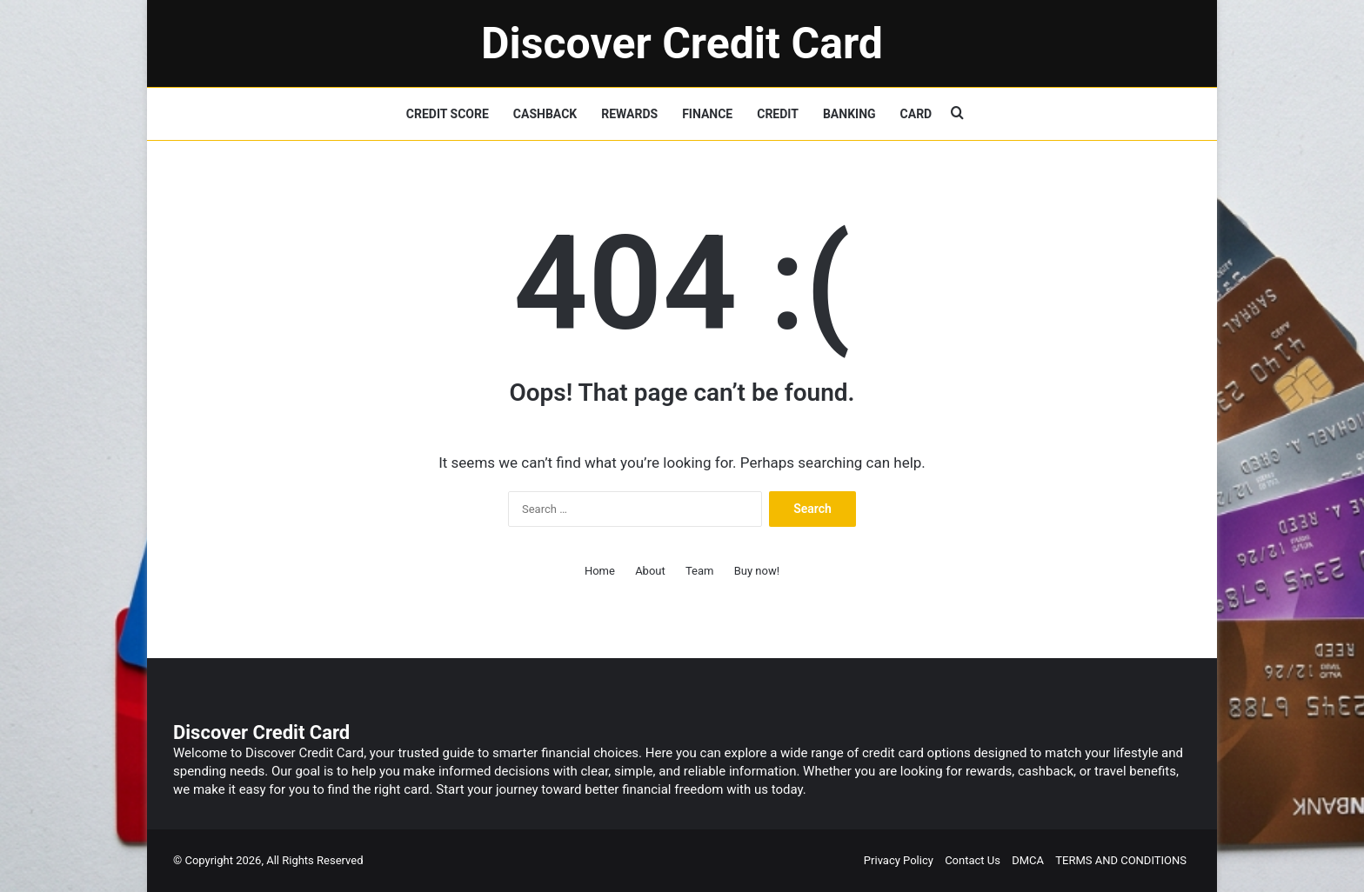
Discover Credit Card (261, 732)
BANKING (849, 114)
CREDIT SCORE (447, 114)
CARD (916, 114)
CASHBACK (545, 114)
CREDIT (778, 114)
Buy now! (756, 570)
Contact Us (972, 860)
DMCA (1028, 860)
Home (600, 570)
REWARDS (629, 114)
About (650, 570)
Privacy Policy (898, 860)
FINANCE (707, 114)
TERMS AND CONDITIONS (1121, 860)
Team (699, 570)
